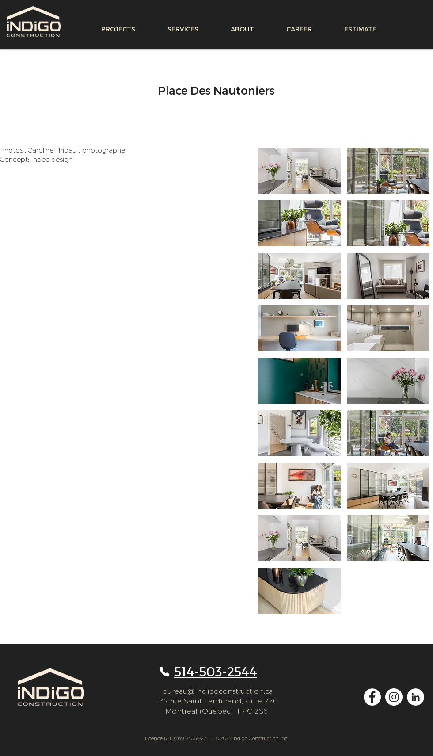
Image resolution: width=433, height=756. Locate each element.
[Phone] (164, 671)
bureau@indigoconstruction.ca (217, 691)
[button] (299, 171)
